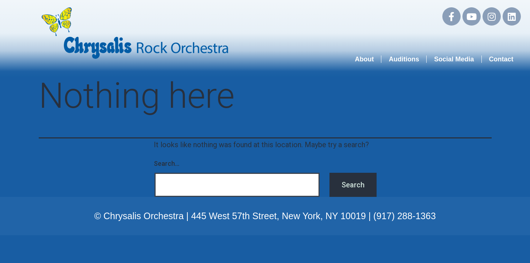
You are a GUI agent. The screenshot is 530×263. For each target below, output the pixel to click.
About (364, 59)
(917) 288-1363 (404, 216)
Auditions (404, 59)
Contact (501, 59)
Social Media (454, 59)
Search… (166, 163)
